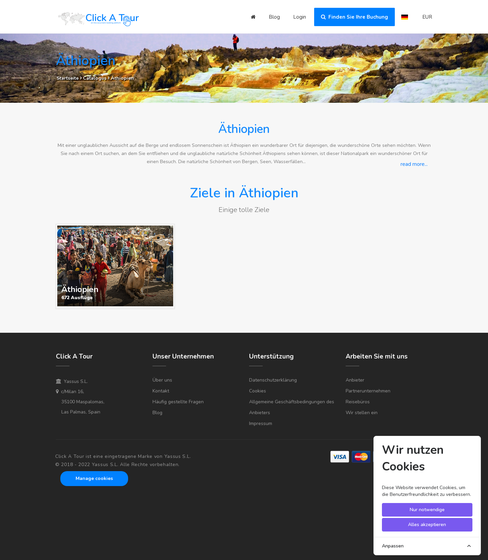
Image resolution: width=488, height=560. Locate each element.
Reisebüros (358, 402)
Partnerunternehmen (368, 391)
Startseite (68, 78)
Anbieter (355, 380)
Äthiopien (122, 78)
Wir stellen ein (362, 412)
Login (299, 17)
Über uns (162, 380)
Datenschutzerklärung (273, 380)
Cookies (257, 391)
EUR (427, 17)
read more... (414, 164)
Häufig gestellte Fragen (178, 402)
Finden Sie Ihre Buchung (354, 17)
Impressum (260, 423)
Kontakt (160, 391)
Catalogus (95, 78)
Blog (274, 17)
